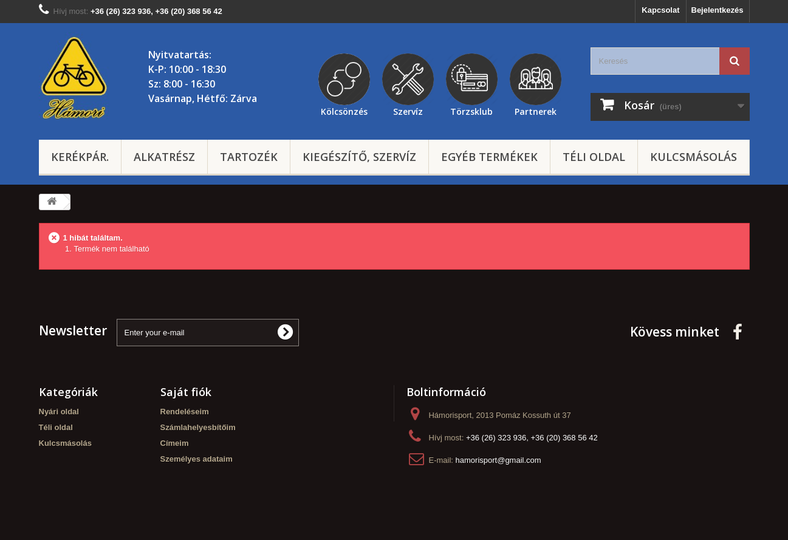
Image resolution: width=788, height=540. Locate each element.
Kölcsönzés (344, 110)
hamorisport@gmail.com (498, 460)
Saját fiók (185, 391)
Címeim (174, 443)
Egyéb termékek (489, 156)
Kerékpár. (80, 156)
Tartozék (249, 156)
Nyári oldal (59, 411)
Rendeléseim (184, 411)
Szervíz (408, 110)
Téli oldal (594, 156)
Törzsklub (471, 110)
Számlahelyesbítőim (198, 427)
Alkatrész (164, 156)
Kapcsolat (660, 10)
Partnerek (536, 110)
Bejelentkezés (717, 10)
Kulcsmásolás (693, 156)
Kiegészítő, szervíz (359, 156)
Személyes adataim (196, 458)
